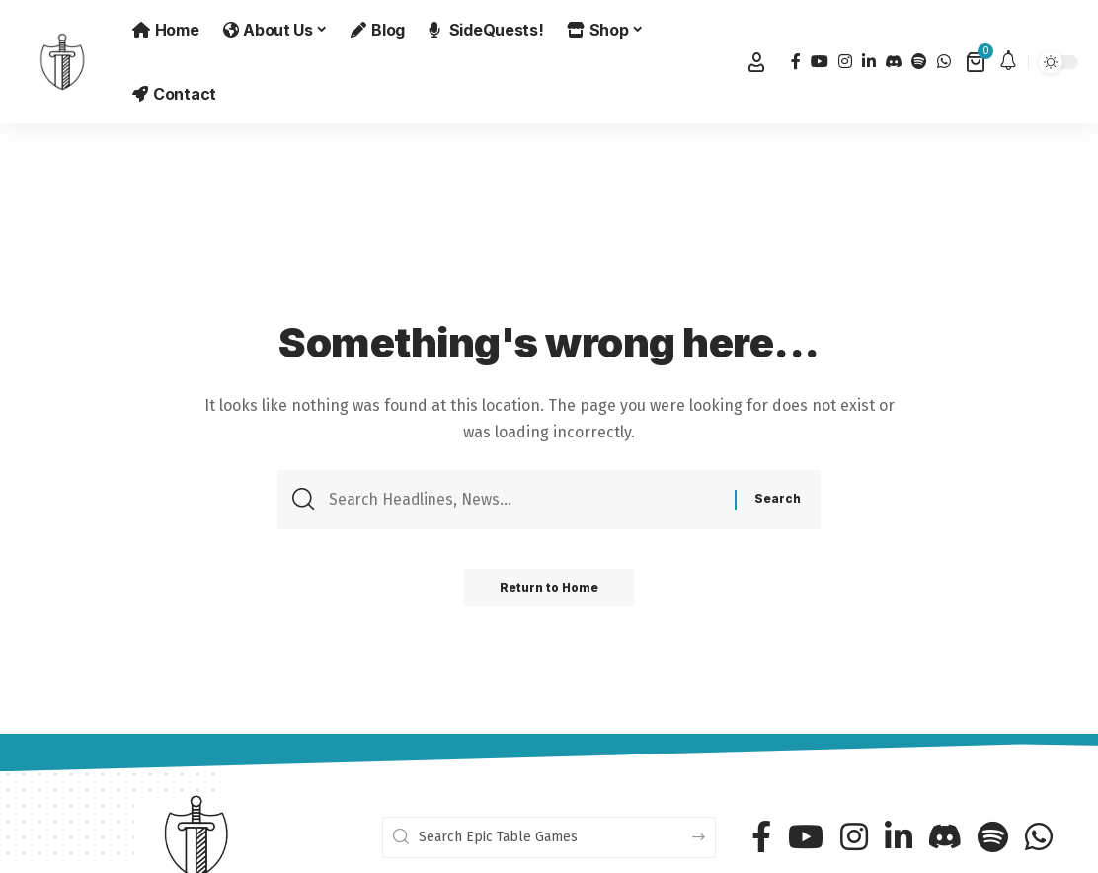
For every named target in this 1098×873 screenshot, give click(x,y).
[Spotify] (919, 61)
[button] (756, 62)
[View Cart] (977, 62)
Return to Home (549, 591)
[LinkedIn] (869, 61)
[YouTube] (819, 61)
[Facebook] (796, 61)
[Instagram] (845, 61)
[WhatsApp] (944, 61)
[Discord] (893, 61)
